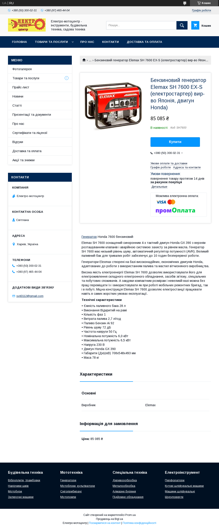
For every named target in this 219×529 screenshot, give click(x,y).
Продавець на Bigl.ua (109, 519)
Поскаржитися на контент (105, 523)
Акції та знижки (23, 160)
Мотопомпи (68, 497)
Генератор (89, 237)
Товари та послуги (51, 42)
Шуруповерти (174, 497)
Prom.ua (130, 515)
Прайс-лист (20, 87)
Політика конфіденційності (139, 523)
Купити (175, 142)
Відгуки (17, 142)
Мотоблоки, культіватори (77, 485)
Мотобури (15, 491)
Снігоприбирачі (71, 491)
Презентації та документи (31, 114)
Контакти (110, 42)
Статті (17, 105)
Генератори (68, 480)
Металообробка (124, 485)
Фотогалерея (22, 69)
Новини (17, 96)
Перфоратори (174, 480)
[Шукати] (182, 25)
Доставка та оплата (144, 42)
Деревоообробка (125, 480)
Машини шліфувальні (180, 491)
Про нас (87, 42)
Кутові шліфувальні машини (184, 485)
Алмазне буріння (124, 491)
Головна (19, 42)
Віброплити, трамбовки (24, 480)
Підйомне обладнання (128, 497)
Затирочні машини (20, 497)
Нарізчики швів (18, 485)
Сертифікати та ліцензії (29, 133)
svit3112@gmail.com (29, 296)
